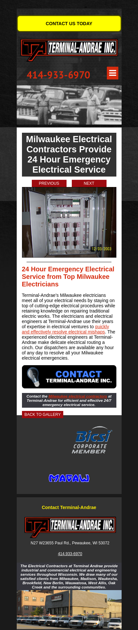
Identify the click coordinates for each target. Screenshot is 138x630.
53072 (103, 543)
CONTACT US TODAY (69, 23)
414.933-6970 (70, 554)
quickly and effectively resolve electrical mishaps (65, 329)
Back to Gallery (43, 414)
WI (94, 543)
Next (89, 183)
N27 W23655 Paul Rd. (50, 543)
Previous (49, 183)
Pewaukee (81, 543)
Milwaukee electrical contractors (78, 396)
